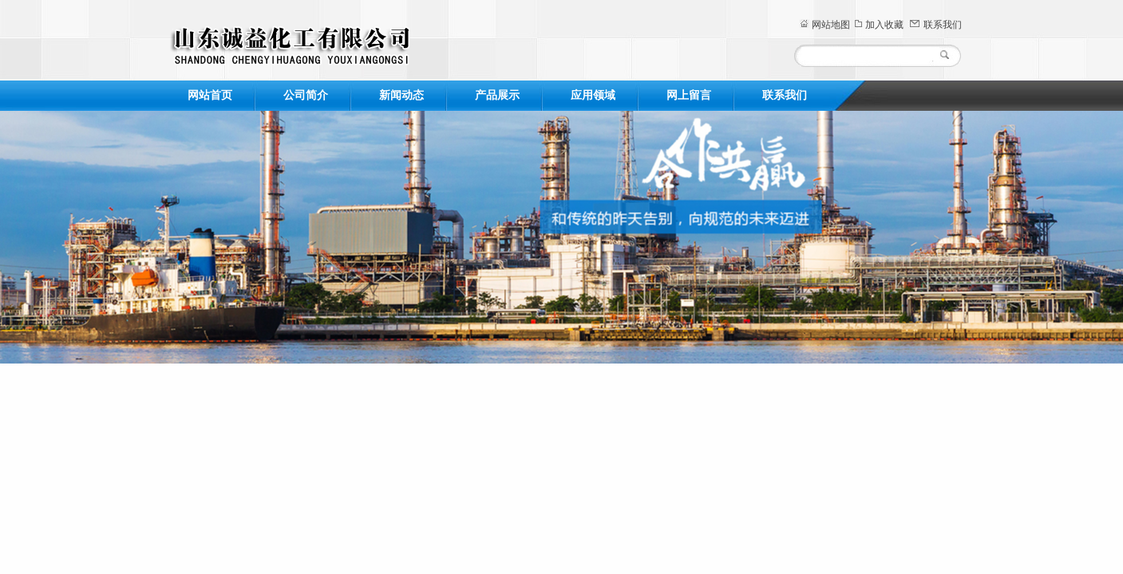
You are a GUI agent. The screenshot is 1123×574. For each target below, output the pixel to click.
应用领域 (593, 95)
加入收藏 (884, 24)
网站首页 (210, 95)
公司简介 (305, 95)
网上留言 (688, 95)
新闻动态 (401, 95)
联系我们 (942, 24)
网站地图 (831, 24)
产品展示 (497, 95)
